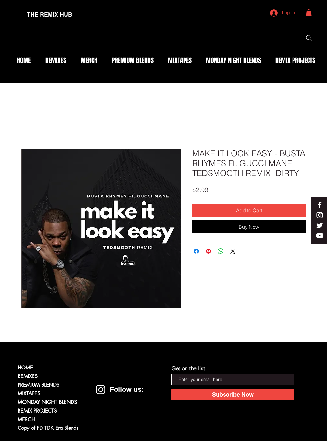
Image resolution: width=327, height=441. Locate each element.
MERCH (26, 419)
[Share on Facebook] (196, 251)
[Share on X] (233, 251)
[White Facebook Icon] (320, 205)
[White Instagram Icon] (320, 215)
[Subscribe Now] (232, 394)
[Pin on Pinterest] (208, 251)
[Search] (309, 38)
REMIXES (28, 376)
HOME (25, 367)
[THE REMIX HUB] (49, 15)
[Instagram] (101, 389)
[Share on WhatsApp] (220, 251)
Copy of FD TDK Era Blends (48, 428)
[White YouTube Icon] (320, 235)
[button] (309, 12)
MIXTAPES (29, 393)
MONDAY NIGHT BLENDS (47, 402)
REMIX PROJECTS (37, 410)
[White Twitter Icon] (320, 225)
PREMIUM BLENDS (38, 385)
